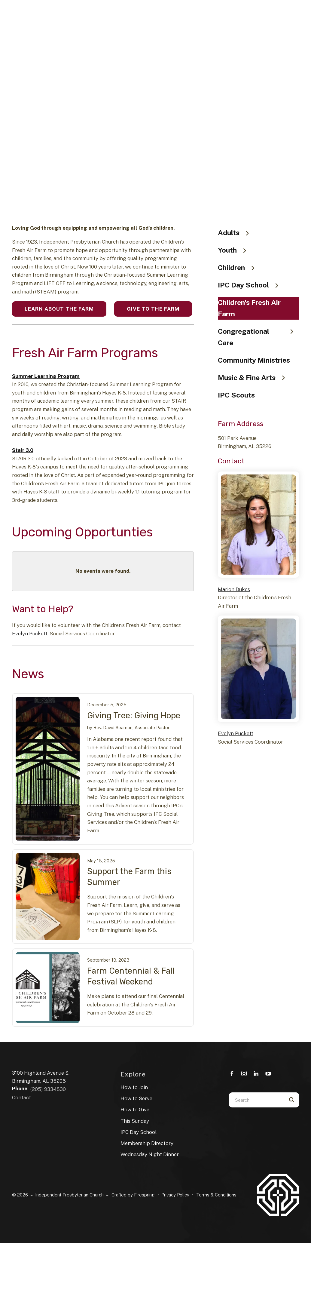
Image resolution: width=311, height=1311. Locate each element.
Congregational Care (258, 337)
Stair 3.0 (22, 450)
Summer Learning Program (46, 376)
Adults (236, 233)
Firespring (144, 1194)
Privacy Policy (175, 1194)
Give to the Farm (153, 309)
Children (239, 267)
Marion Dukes (234, 589)
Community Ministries (254, 360)
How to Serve (136, 1098)
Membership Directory (146, 1143)
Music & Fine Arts (254, 377)
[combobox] (256, 1099)
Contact (21, 1098)
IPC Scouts (236, 395)
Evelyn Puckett (29, 634)
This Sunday (134, 1121)
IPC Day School (251, 285)
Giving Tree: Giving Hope (133, 715)
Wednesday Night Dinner (149, 1154)
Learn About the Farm (59, 309)
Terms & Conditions (216, 1194)
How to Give (134, 1110)
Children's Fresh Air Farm (249, 308)
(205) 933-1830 (48, 1089)
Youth (235, 250)
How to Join (134, 1087)
